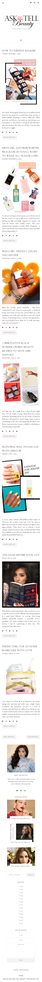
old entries (33, 737)
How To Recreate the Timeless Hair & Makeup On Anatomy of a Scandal (21, 842)
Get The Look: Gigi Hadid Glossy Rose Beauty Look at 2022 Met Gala (21, 818)
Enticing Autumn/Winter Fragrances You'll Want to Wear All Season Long (20, 152)
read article (9, 137)
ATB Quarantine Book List (21, 555)
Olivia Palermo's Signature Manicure (21, 866)
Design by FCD (33, 979)
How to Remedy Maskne (19, 50)
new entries (9, 737)
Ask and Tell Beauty (17, 979)
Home (21, 975)
